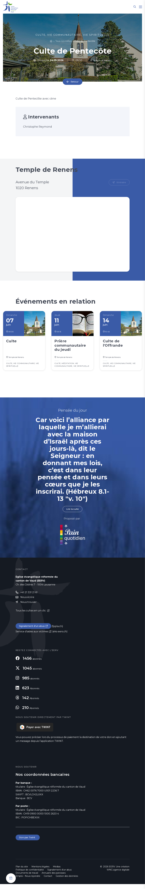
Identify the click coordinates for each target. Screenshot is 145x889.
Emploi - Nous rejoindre (28, 881)
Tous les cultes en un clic (31, 614)
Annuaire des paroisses (54, 877)
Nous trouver (28, 606)
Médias (56, 871)
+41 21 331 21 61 (28, 595)
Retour (74, 81)
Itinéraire (120, 182)
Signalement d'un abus (33, 630)
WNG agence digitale (118, 874)
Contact (48, 881)
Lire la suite (72, 512)
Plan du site (22, 871)
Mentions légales (40, 871)
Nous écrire (27, 600)
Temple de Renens (101, 60)
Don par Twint (28, 842)
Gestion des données (67, 881)
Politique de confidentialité (30, 874)
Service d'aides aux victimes (32, 636)
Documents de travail (27, 877)
